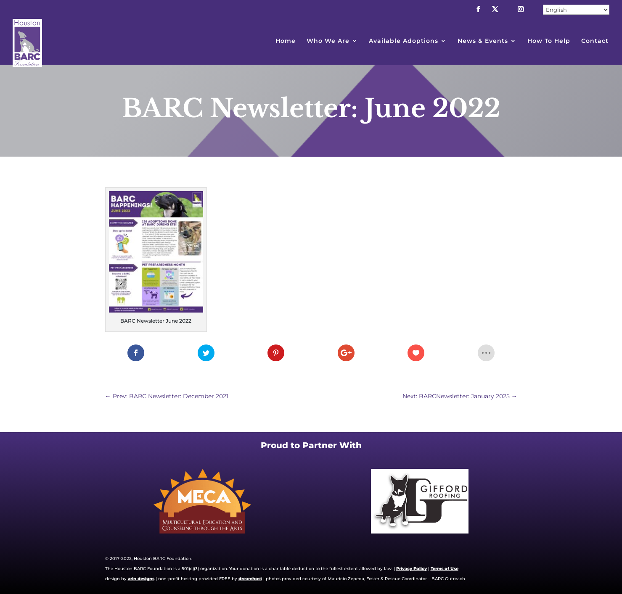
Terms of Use (444, 568)
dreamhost (250, 578)
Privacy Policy (411, 568)
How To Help (548, 41)
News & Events (483, 41)
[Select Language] (576, 10)
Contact (595, 41)
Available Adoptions (403, 41)
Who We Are (328, 41)
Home (285, 41)
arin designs (141, 578)
